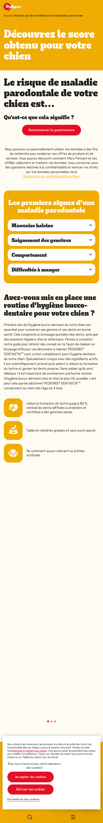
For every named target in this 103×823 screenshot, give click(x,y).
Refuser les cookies (30, 789)
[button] (48, 721)
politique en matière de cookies (30, 750)
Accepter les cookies (30, 777)
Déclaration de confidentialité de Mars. (51, 176)
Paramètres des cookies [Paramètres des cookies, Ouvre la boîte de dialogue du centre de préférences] (23, 799)
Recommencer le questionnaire (51, 130)
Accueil (8, 15)
